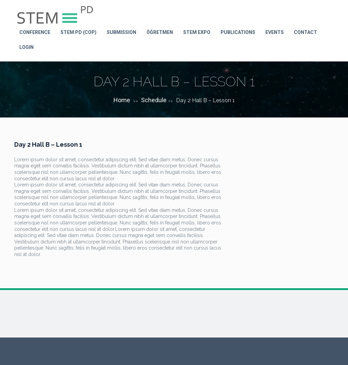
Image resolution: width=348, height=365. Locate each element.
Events (274, 32)
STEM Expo (196, 32)
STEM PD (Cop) (78, 32)
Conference (34, 32)
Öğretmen (159, 32)
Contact (305, 32)
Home (122, 100)
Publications (238, 32)
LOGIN (26, 47)
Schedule (154, 100)
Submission (121, 32)
